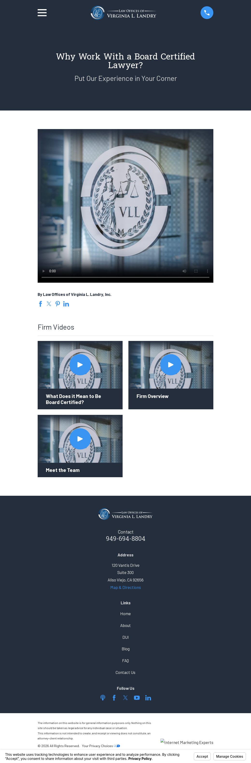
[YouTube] (137, 698)
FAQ (125, 660)
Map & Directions (125, 587)
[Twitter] (125, 698)
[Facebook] (114, 698)
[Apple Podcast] (103, 698)
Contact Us (125, 672)
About (125, 625)
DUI (125, 637)
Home (125, 613)
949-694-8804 (125, 539)
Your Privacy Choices (101, 746)
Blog (126, 648)
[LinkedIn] (148, 698)
